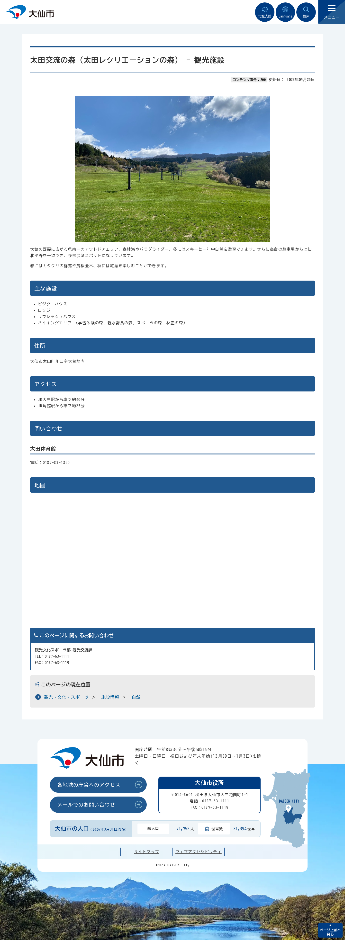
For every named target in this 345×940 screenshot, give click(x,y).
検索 (306, 12)
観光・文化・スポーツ (66, 697)
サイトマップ (146, 852)
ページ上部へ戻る (330, 932)
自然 (136, 697)
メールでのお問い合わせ (86, 804)
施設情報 (110, 697)
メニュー (331, 12)
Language (285, 12)
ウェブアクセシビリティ (198, 852)
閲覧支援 (264, 12)
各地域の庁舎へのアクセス (88, 784)
